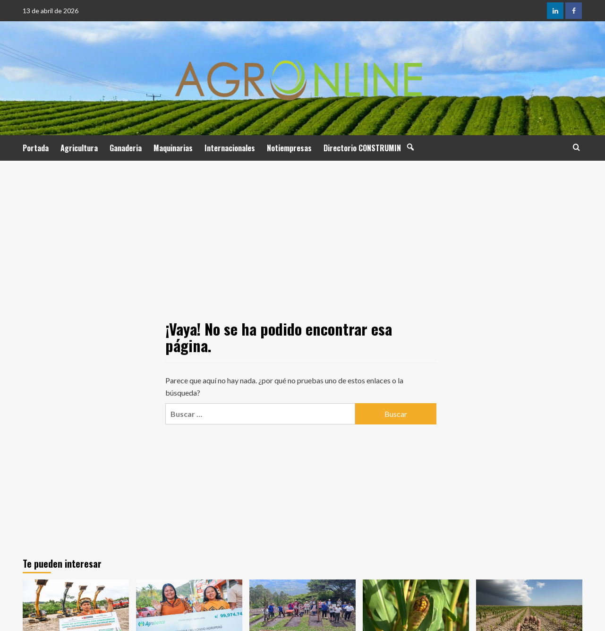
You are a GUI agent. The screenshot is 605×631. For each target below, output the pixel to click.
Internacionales (230, 148)
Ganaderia (126, 148)
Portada (36, 148)
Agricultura (79, 148)
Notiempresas (289, 148)
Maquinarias (173, 148)
